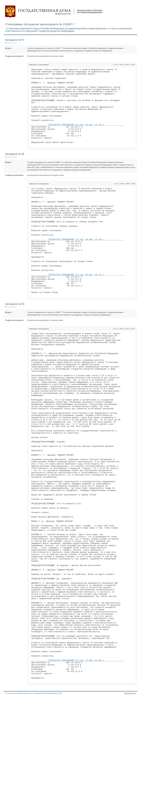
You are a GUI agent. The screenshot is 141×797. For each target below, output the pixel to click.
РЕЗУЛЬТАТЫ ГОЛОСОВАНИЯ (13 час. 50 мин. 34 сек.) (77, 263)
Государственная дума (53, 12)
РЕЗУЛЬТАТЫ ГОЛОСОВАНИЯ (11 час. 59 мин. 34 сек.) (77, 135)
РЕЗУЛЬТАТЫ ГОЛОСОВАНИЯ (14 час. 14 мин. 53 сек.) (77, 756)
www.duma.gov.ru (130, 793)
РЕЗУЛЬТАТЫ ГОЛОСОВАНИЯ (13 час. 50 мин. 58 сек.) (77, 305)
